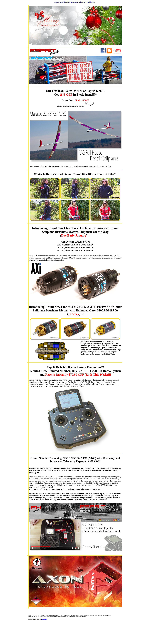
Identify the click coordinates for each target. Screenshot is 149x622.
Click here (44, 619)
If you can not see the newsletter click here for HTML (74, 2)
